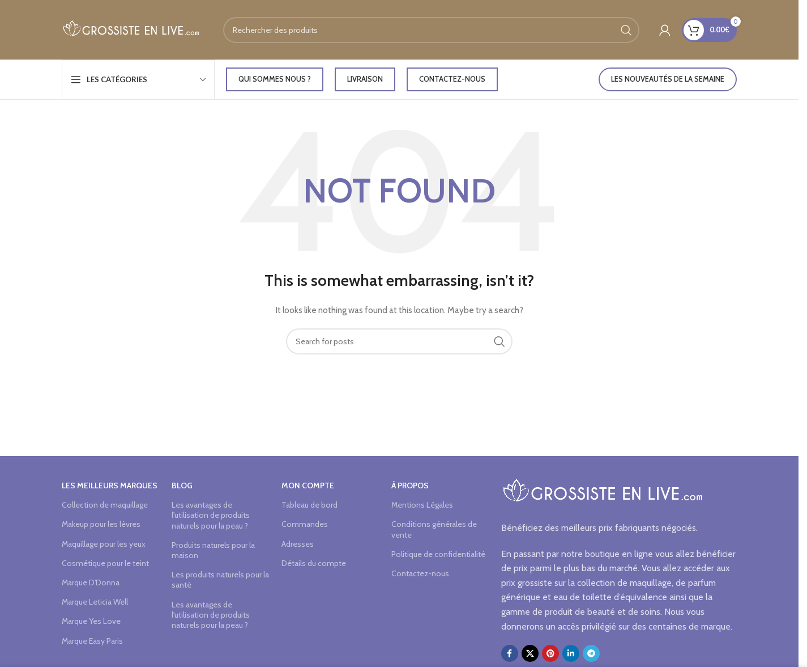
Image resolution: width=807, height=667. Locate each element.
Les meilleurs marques (109, 485)
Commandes (304, 524)
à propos (410, 485)
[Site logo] (131, 29)
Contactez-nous (452, 78)
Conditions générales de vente (434, 529)
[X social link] (530, 653)
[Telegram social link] (591, 653)
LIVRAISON (365, 78)
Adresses (297, 544)
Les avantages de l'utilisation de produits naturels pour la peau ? (211, 515)
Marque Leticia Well (95, 602)
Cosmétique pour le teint (105, 563)
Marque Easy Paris (92, 641)
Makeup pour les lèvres (101, 524)
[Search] (431, 30)
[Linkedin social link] (570, 653)
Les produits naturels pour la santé (220, 579)
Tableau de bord (309, 505)
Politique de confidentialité (438, 554)
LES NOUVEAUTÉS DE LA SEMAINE (667, 78)
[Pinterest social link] (550, 653)
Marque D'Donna (90, 582)
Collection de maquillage (105, 505)
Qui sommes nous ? (274, 78)
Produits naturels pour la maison (213, 550)
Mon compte (307, 485)
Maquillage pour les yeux (104, 544)
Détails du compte (313, 563)
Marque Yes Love (91, 621)
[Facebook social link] (509, 653)
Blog (182, 485)
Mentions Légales (422, 505)
